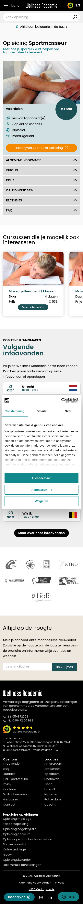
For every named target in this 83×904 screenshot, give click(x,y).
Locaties (9, 774)
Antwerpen (52, 769)
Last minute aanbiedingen (22, 865)
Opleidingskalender (17, 860)
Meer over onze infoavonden (41, 533)
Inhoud (41, 170)
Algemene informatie (41, 160)
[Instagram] (40, 897)
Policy (7, 784)
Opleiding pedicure (16, 834)
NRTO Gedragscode (41, 889)
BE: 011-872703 (18, 716)
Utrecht (50, 804)
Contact (9, 804)
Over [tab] (68, 411)
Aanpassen (41, 489)
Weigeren (41, 501)
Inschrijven (19, 897)
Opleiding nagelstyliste (19, 829)
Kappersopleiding (16, 824)
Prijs (41, 180)
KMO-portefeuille (15, 779)
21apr (10, 388)
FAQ (41, 210)
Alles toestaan (41, 478)
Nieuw (7, 854)
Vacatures (10, 799)
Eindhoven (51, 779)
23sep (10, 515)
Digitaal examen (15, 794)
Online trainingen (15, 849)
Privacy (59, 883)
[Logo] (41, 6)
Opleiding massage (17, 819)
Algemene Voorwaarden (35, 883)
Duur (13, 296)
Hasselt (49, 789)
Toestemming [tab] (15, 411)
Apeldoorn (52, 774)
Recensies (41, 200)
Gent (48, 784)
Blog (6, 769)
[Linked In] (50, 897)
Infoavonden (12, 763)
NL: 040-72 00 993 (20, 720)
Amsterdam (53, 763)
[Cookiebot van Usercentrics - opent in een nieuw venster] (61, 400)
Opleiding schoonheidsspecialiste (27, 839)
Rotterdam (52, 799)
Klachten (9, 789)
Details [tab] (41, 411)
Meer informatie (33, 307)
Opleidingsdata (41, 190)
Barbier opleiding (15, 844)
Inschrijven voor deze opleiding (41, 148)
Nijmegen (51, 794)
